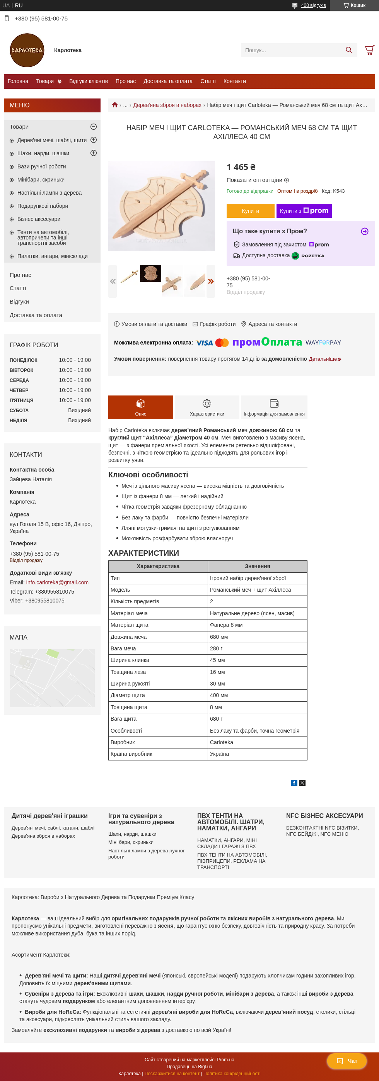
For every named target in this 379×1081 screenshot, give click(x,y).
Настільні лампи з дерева (49, 193)
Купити (250, 211)
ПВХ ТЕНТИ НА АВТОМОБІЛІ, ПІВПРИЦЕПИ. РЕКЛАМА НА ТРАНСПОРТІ (232, 861)
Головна (18, 81)
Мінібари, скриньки (41, 179)
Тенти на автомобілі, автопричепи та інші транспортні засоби (43, 237)
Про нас (126, 81)
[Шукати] (348, 50)
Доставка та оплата (168, 81)
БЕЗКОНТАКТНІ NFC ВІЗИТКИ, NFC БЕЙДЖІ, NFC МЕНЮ (322, 831)
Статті (208, 81)
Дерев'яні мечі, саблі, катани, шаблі (53, 828)
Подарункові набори (42, 206)
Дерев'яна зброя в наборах (167, 105)
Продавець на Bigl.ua (189, 1066)
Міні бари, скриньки (131, 842)
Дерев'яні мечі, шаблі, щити (52, 140)
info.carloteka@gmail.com (57, 582)
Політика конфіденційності (232, 1073)
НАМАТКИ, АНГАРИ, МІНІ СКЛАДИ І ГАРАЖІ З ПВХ (227, 843)
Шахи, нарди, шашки (43, 153)
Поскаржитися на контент (172, 1073)
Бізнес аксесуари (38, 219)
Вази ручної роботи (41, 166)
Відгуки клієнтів (88, 81)
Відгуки (19, 301)
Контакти (235, 81)
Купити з (304, 210)
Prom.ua (225, 1059)
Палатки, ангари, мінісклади (52, 256)
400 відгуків (313, 5)
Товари (45, 81)
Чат (346, 1060)
